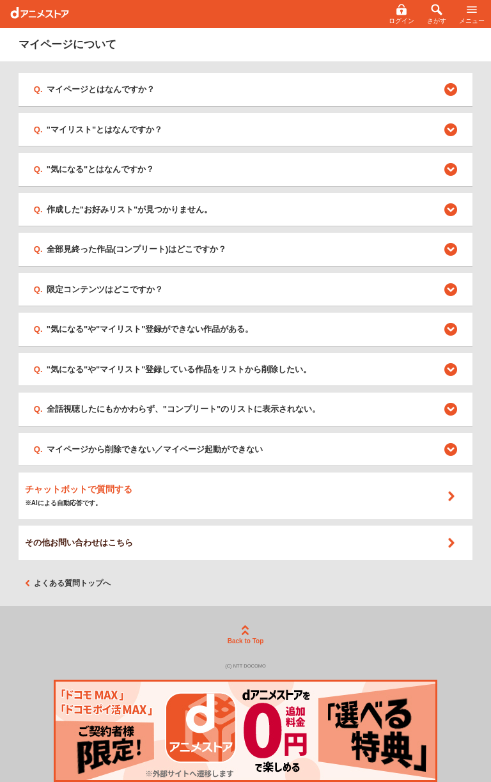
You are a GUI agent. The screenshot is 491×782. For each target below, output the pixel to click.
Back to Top (245, 635)
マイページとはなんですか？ (101, 89)
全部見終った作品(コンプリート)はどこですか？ (137, 249)
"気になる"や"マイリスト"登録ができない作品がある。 (150, 329)
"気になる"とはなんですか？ (100, 169)
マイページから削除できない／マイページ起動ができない (155, 449)
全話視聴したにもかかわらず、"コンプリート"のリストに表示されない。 (183, 409)
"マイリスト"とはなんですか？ (104, 129)
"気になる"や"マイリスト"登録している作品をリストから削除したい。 (179, 369)
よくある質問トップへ (67, 583)
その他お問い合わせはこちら (240, 542)
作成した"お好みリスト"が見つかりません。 (129, 209)
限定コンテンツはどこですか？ (105, 289)
